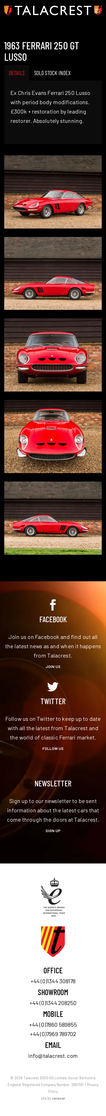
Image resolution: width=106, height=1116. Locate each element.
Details (17, 72)
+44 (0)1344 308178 (53, 981)
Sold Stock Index (52, 72)
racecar (58, 1098)
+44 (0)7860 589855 (53, 1024)
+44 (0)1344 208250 (53, 1002)
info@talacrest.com (53, 1055)
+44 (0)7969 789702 (53, 1033)
